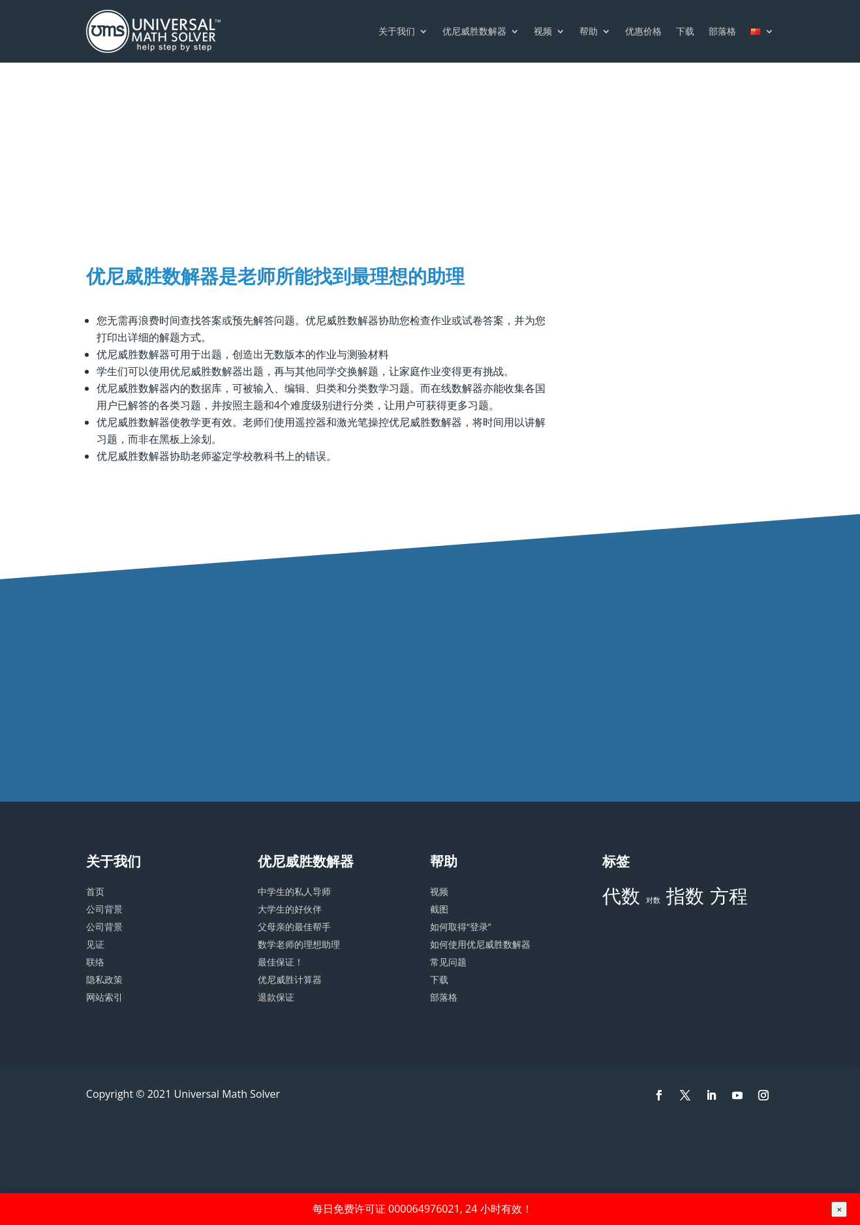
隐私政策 (104, 979)
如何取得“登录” (460, 926)
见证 (95, 944)
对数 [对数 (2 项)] (653, 900)
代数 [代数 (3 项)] (621, 896)
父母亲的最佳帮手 (294, 926)
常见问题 (448, 962)
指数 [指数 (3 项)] (685, 896)
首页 (95, 891)
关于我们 (396, 31)
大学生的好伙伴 (290, 909)
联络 (95, 962)
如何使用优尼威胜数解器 (480, 944)
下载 (685, 31)
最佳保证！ (280, 962)
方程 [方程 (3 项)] (729, 896)
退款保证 (276, 997)
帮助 (588, 31)
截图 (439, 909)
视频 (543, 31)
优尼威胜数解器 (474, 31)
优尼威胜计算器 (290, 979)
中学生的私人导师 (294, 891)
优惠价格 (643, 31)
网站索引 (104, 997)
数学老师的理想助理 (299, 944)
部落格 (722, 31)
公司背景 (104, 909)
